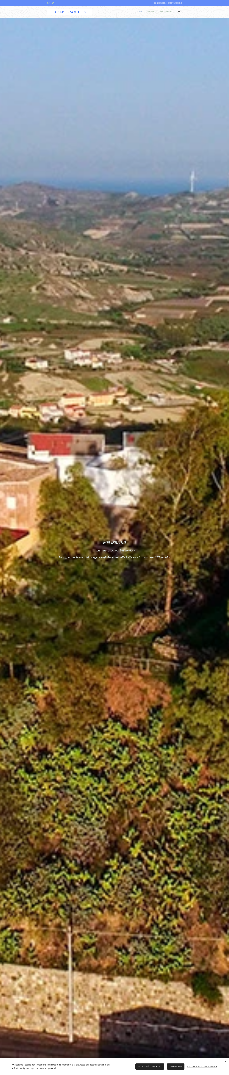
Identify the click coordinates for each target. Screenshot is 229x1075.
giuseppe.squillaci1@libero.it (169, 2)
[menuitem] (120, 12)
